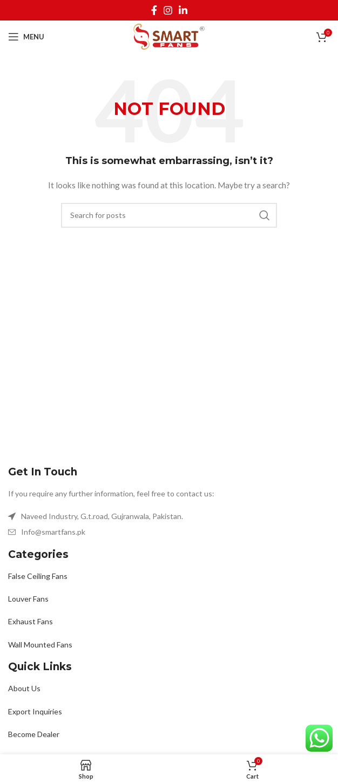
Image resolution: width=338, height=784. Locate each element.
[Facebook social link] (154, 10)
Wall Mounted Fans (40, 644)
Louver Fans (28, 598)
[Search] (169, 215)
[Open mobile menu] (26, 36)
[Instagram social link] (167, 10)
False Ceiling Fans (37, 576)
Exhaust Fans (30, 621)
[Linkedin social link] (183, 10)
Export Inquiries (35, 711)
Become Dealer (33, 734)
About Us (24, 688)
